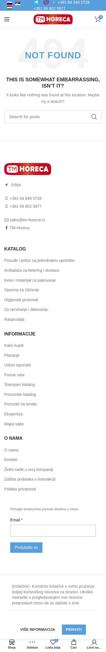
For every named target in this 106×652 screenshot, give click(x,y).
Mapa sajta (13, 424)
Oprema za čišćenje (21, 290)
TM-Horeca (19, 228)
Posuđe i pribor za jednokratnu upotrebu (39, 260)
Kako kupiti (13, 345)
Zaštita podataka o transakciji (29, 479)
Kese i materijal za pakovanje (30, 280)
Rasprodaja (14, 319)
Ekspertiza (13, 414)
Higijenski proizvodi (21, 300)
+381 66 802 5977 (50, 8)
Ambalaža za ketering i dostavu (31, 270)
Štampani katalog (19, 384)
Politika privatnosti (20, 489)
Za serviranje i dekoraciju (26, 309)
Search (94, 116)
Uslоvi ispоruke (17, 365)
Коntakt (10, 459)
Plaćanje (12, 355)
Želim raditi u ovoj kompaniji (28, 469)
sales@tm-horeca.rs (27, 220)
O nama (11, 450)
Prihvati (74, 630)
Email (15, 520)
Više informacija (37, 629)
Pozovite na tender (20, 404)
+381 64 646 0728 (26, 198)
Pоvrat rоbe (14, 375)
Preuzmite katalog (20, 394)
